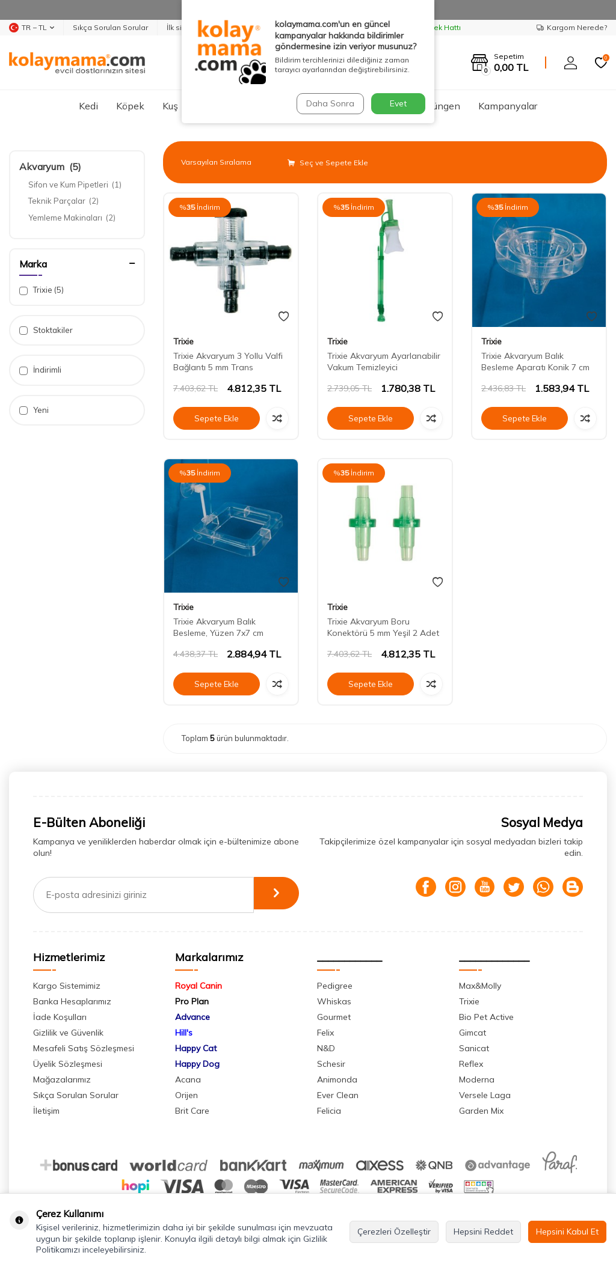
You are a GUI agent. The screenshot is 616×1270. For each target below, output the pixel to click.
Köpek (130, 106)
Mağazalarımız (62, 1079)
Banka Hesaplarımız (72, 1001)
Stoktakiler (46, 330)
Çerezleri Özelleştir (394, 1231)
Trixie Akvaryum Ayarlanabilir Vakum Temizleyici (383, 361)
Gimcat (472, 1032)
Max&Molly (480, 985)
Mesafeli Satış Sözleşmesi (83, 1048)
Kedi (88, 106)
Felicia (329, 1110)
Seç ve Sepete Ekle (328, 162)
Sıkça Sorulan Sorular (110, 27)
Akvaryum (50, 166)
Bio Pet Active (486, 1017)
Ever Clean (338, 1095)
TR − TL (31, 27)
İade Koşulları (60, 1017)
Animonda (337, 1079)
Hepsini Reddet (483, 1231)
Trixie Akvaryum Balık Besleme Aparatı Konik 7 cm (535, 361)
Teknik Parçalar (63, 201)
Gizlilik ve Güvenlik (68, 1032)
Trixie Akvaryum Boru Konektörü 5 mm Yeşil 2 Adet (383, 627)
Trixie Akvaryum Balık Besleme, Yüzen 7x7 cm (218, 627)
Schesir (331, 1063)
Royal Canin (198, 985)
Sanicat (474, 1048)
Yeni (34, 410)
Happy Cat (196, 1048)
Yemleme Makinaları (72, 217)
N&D (326, 1048)
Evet (398, 103)
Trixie (41, 290)
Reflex (471, 1063)
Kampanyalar (507, 106)
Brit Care (192, 1110)
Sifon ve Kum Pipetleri (75, 184)
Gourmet (334, 1017)
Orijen (186, 1095)
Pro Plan (192, 1001)
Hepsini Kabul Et (567, 1231)
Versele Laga (485, 1095)
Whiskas (334, 1001)
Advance (192, 1017)
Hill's (183, 1032)
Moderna (476, 1079)
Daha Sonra (328, 103)
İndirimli (40, 370)
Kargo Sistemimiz (66, 985)
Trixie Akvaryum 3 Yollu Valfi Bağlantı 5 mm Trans (228, 361)
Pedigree (335, 985)
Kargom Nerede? (572, 27)
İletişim (46, 1110)
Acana (188, 1079)
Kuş (170, 106)
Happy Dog (197, 1063)
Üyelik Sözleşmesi (67, 1063)
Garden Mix (481, 1110)
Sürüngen (439, 106)
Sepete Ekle (216, 418)
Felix (325, 1032)
